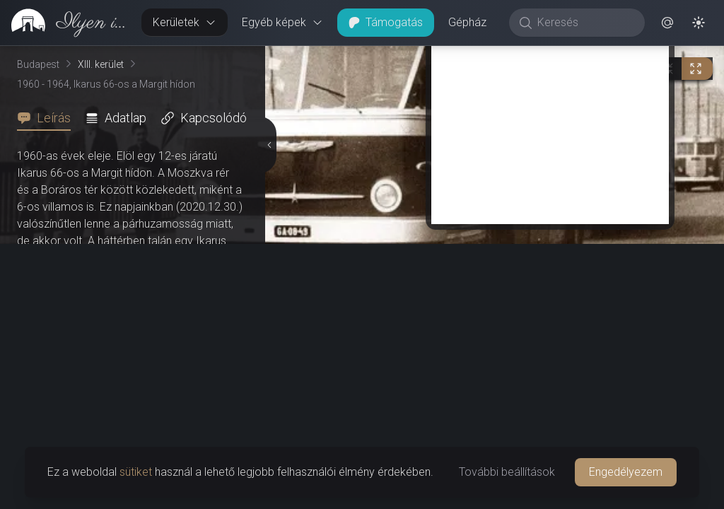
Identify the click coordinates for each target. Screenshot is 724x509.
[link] (65, 23)
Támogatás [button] (386, 22)
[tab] (48, 118)
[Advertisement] (550, 390)
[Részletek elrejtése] (270, 278)
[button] (667, 22)
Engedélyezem (625, 472)
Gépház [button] (467, 22)
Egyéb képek (282, 22)
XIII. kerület (101, 64)
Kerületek (184, 22)
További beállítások (507, 472)
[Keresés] (584, 22)
